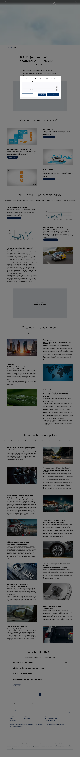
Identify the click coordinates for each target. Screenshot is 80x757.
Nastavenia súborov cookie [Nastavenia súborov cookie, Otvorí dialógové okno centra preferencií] (28, 94)
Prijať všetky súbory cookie (53, 94)
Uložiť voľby (42, 94)
